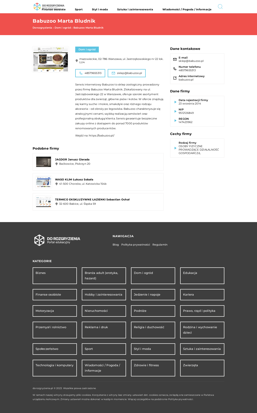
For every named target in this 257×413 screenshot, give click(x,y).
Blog (116, 244)
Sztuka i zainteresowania (150, 6)
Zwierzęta (190, 365)
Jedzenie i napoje (147, 294)
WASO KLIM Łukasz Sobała (74, 179)
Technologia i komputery (54, 365)
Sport (107, 6)
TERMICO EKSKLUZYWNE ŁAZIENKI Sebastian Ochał (92, 199)
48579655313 (90, 73)
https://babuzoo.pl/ (101, 135)
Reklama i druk (96, 327)
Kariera (188, 294)
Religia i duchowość (149, 327)
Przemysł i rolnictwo (51, 327)
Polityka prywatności (135, 244)
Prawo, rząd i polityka (199, 311)
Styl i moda (123, 6)
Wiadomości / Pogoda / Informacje (192, 6)
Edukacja (190, 273)
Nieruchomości (96, 311)
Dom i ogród (87, 49)
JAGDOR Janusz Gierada (72, 159)
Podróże (140, 311)
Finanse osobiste (88, 6)
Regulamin (160, 244)
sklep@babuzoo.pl (126, 73)
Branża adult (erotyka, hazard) (101, 275)
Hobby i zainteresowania (103, 294)
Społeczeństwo (47, 349)
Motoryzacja (45, 311)
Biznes (41, 273)
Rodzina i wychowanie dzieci (200, 329)
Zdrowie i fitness (146, 365)
